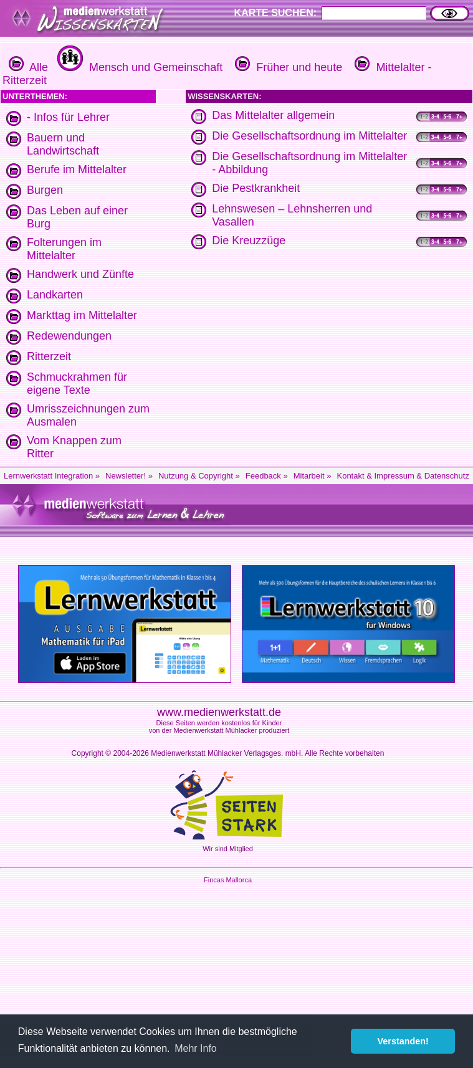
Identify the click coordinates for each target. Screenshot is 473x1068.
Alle (28, 67)
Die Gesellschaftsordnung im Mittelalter (309, 136)
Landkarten (55, 294)
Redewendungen (69, 336)
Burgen (45, 190)
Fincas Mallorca (228, 880)
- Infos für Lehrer (68, 117)
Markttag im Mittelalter (82, 315)
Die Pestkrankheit (256, 188)
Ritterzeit (49, 356)
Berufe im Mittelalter (77, 169)
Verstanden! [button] (403, 1041)
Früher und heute (287, 67)
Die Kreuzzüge (248, 240)
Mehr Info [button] (195, 1048)
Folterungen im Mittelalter (64, 249)
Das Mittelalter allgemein (273, 115)
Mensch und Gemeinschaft (138, 67)
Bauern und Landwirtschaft (63, 144)
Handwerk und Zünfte (80, 274)
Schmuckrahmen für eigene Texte (77, 383)
